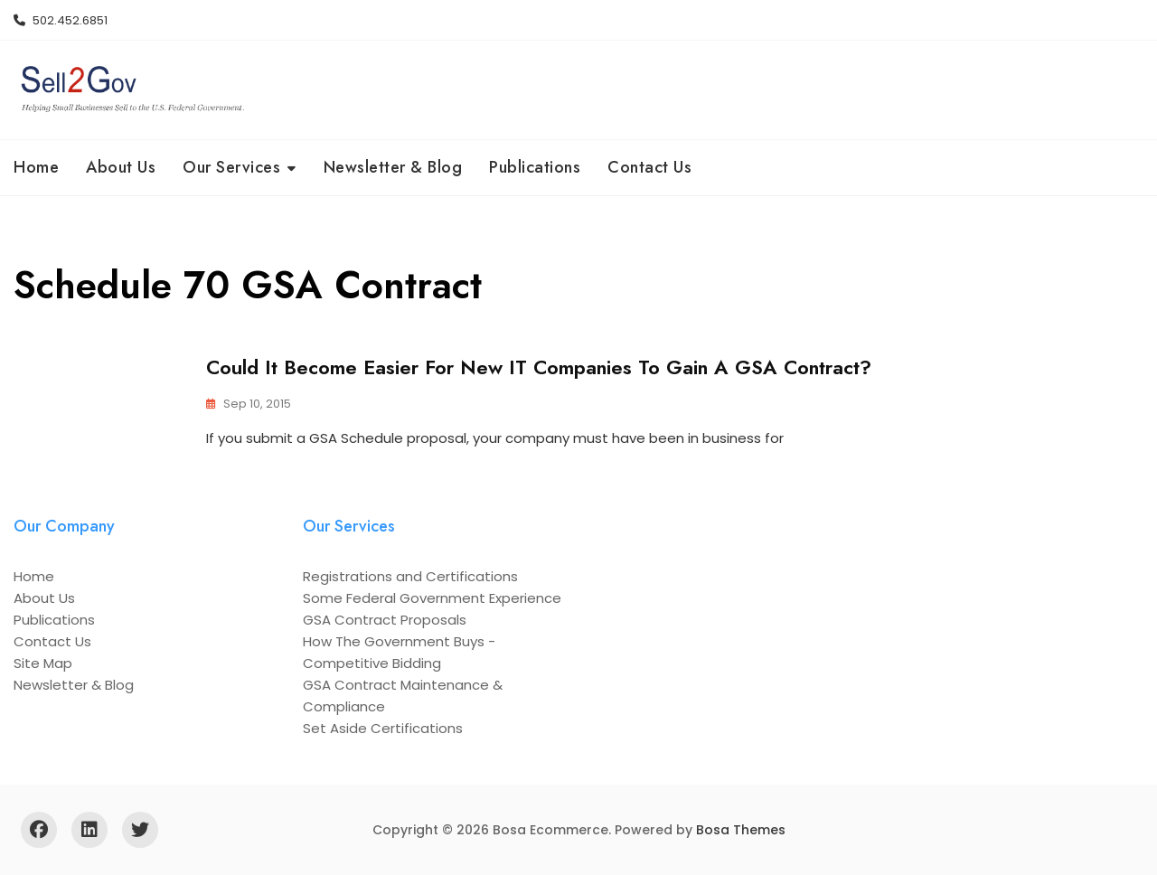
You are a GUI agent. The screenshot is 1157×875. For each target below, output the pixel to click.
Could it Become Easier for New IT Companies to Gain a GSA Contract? (538, 367)
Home (36, 167)
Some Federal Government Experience (432, 597)
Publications (534, 167)
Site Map (43, 663)
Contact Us (649, 167)
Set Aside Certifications (383, 728)
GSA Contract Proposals (384, 619)
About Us (120, 167)
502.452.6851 (61, 20)
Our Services (231, 167)
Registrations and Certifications (410, 576)
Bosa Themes (740, 830)
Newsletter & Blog (393, 167)
